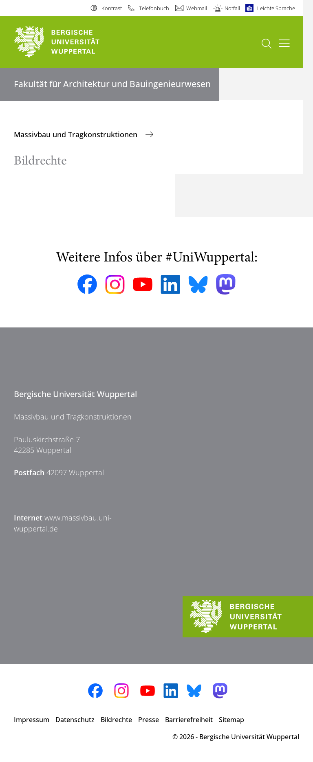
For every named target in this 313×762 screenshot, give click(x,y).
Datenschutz (75, 719)
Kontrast (111, 8)
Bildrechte (116, 719)
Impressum (31, 719)
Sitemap (231, 719)
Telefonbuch (154, 8)
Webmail (196, 8)
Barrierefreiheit (189, 719)
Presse (148, 719)
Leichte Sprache (276, 8)
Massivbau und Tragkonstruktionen (76, 134)
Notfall (232, 8)
